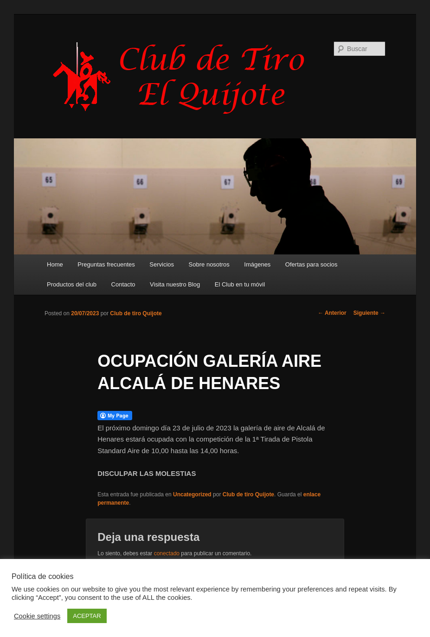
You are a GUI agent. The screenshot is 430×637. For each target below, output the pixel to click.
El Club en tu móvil (240, 284)
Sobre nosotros (209, 264)
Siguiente (369, 313)
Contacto (123, 284)
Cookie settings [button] (37, 616)
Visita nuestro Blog (175, 284)
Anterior (332, 313)
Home (55, 264)
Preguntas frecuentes (106, 264)
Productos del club (71, 284)
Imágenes (257, 264)
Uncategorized (192, 494)
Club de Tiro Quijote (184, 77)
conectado (167, 553)
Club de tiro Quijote (135, 313)
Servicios (161, 264)
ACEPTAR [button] (87, 615)
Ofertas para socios (311, 264)
